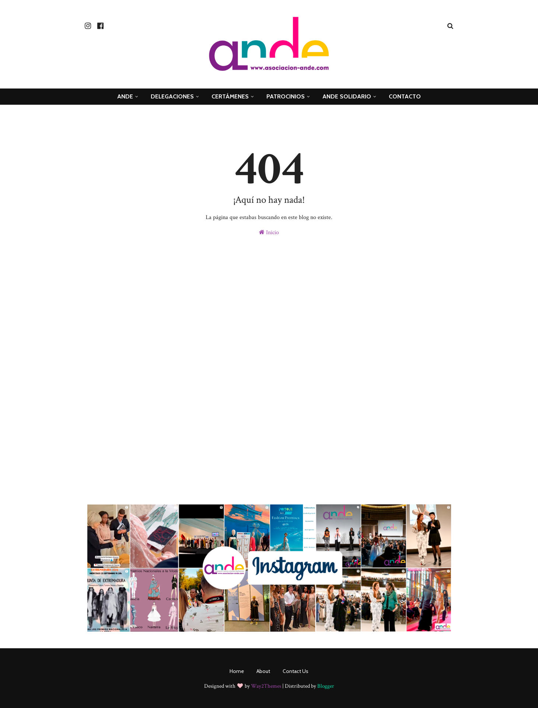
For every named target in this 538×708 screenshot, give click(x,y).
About (263, 671)
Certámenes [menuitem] (230, 96)
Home (237, 671)
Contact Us (295, 671)
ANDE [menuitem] (125, 96)
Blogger (325, 686)
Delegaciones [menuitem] (172, 96)
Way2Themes (266, 686)
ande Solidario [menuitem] (346, 96)
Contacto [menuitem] (405, 96)
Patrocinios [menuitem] (285, 96)
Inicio (269, 232)
